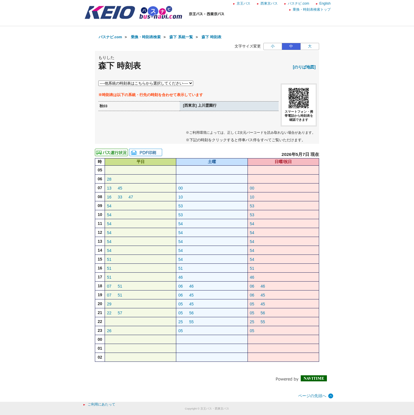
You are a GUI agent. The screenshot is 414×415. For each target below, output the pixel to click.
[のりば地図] (304, 67)
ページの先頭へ (312, 395)
